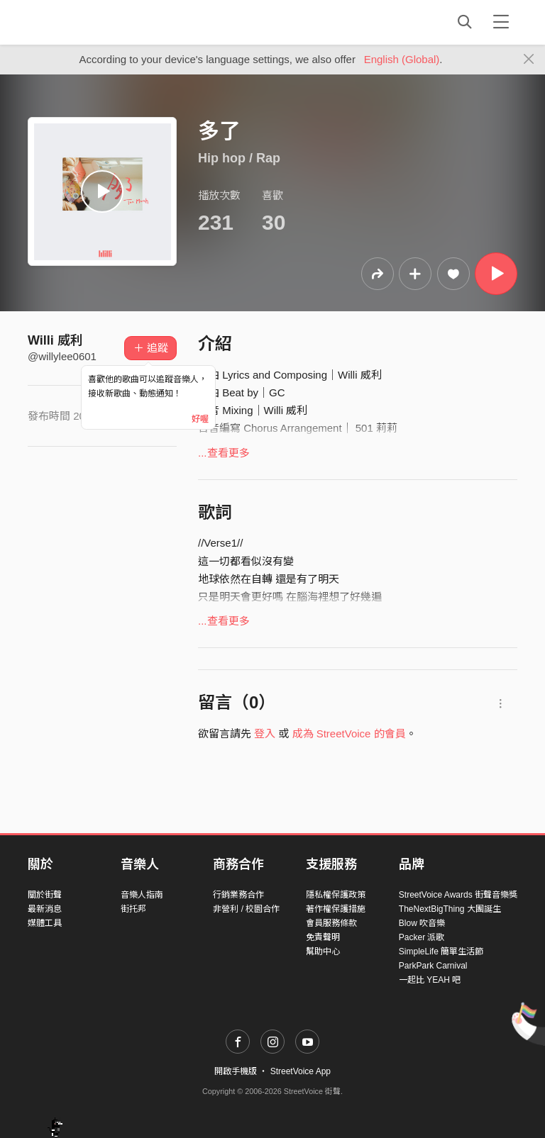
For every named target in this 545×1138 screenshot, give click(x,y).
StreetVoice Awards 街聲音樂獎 (458, 895)
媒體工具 (45, 923)
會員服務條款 (331, 923)
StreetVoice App (300, 1071)
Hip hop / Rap (239, 158)
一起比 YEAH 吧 (430, 980)
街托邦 (133, 909)
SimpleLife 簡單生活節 (441, 951)
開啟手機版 (235, 1071)
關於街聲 (45, 895)
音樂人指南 (142, 895)
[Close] (529, 59)
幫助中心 (323, 951)
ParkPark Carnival (433, 966)
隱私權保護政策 (335, 895)
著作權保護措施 (335, 909)
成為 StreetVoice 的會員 (349, 733)
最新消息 (45, 909)
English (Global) (402, 59)
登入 (264, 733)
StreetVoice (86, 22)
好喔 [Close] (200, 419)
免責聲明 (323, 937)
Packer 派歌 (422, 937)
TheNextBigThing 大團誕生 (450, 909)
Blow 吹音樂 (422, 923)
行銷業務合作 (238, 895)
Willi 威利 (55, 340)
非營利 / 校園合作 (246, 909)
